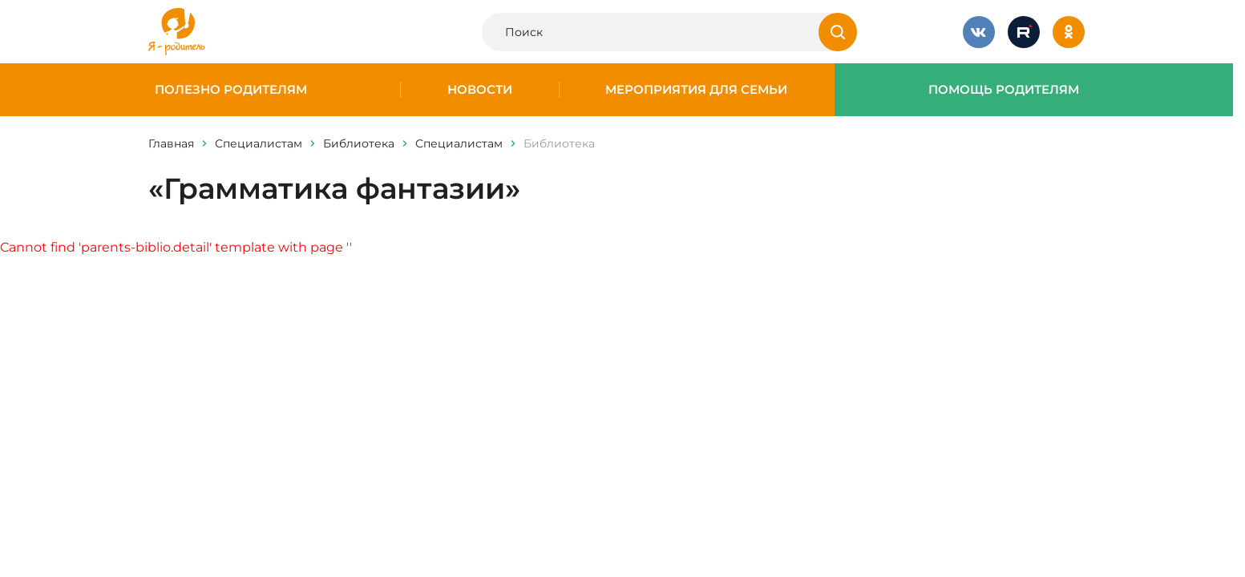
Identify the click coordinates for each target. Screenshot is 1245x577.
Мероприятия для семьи (696, 90)
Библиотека (358, 143)
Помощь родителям (1003, 90)
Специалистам (258, 143)
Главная (171, 143)
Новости (479, 90)
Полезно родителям (231, 90)
